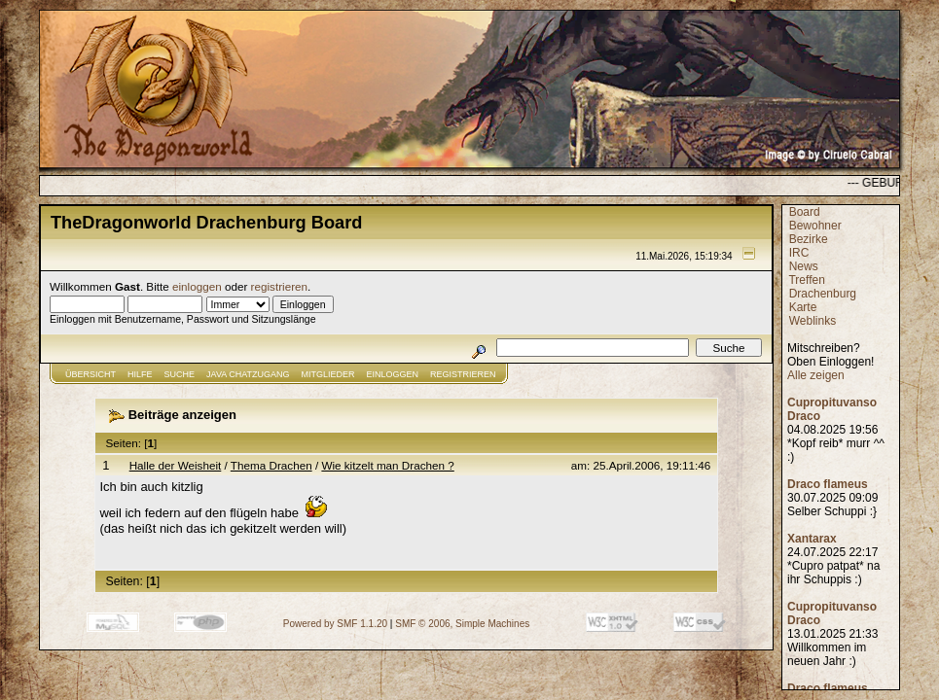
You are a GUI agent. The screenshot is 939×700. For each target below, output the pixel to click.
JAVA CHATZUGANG (248, 374)
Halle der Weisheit (175, 465)
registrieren (279, 286)
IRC (799, 253)
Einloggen (393, 374)
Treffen (806, 280)
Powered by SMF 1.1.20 (335, 623)
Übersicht (90, 374)
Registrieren (463, 374)
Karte (803, 307)
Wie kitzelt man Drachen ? (387, 465)
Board (804, 212)
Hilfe (140, 374)
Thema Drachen (271, 465)
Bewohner (815, 225)
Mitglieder (328, 374)
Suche (180, 374)
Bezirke (808, 239)
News (803, 266)
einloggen (197, 286)
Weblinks (812, 321)
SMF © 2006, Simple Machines (462, 623)
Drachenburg (822, 293)
